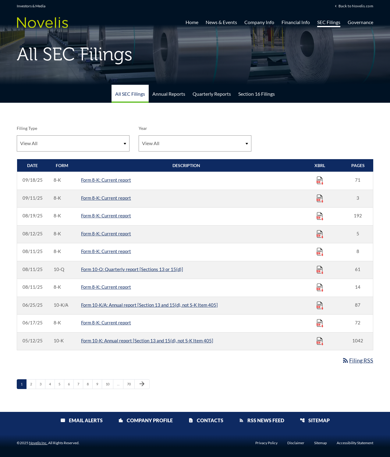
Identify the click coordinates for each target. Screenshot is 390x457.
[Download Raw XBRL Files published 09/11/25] (320, 198)
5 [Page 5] (61, 384)
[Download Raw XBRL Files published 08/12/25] (320, 233)
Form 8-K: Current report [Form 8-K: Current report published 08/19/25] (106, 215)
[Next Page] (142, 384)
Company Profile (145, 420)
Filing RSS (357, 360)
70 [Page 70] (130, 384)
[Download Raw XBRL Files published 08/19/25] (320, 216)
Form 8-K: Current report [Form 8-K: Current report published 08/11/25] (106, 251)
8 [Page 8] (90, 384)
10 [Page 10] (109, 384)
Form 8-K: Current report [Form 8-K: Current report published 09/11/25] (106, 198)
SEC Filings (328, 22)
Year (143, 128)
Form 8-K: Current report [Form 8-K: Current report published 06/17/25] (106, 322)
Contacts (205, 420)
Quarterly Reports (212, 94)
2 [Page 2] (33, 384)
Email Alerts (81, 420)
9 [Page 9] (99, 384)
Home (192, 22)
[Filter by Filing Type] (73, 143)
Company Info (259, 22)
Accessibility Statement (355, 443)
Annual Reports (168, 94)
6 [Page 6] (71, 384)
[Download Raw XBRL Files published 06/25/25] (320, 305)
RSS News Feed (261, 420)
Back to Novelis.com (356, 6)
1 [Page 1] (23, 384)
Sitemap (315, 420)
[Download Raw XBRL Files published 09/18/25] (320, 180)
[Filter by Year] (195, 143)
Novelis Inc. (38, 443)
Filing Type (27, 128)
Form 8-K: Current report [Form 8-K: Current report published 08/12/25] (106, 233)
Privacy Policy (266, 443)
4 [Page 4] (52, 384)
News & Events (221, 22)
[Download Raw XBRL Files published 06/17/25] (320, 323)
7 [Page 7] (80, 384)
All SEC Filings (130, 94)
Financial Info (296, 22)
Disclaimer (295, 443)
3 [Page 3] (42, 384)
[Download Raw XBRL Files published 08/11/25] (320, 251)
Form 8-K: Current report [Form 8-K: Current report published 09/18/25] (106, 180)
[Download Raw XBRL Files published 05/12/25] (320, 341)
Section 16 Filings (256, 94)
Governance (360, 22)
